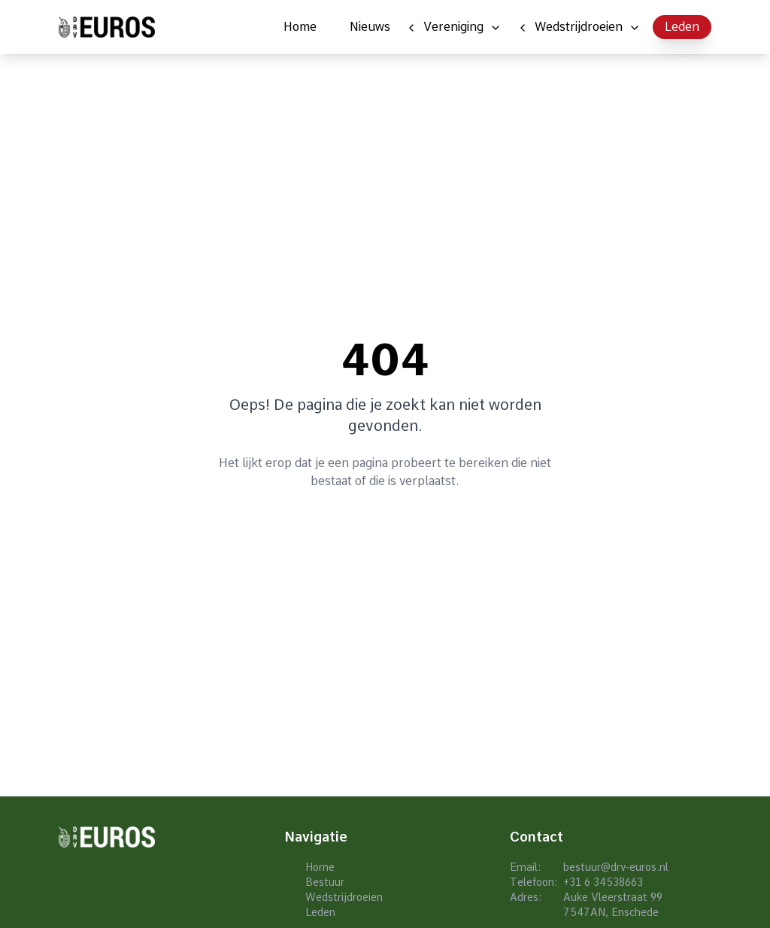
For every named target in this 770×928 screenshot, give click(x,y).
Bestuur (324, 882)
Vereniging (453, 27)
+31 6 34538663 (603, 882)
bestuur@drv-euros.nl (615, 867)
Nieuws (370, 27)
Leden (682, 27)
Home (300, 27)
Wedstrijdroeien (579, 27)
